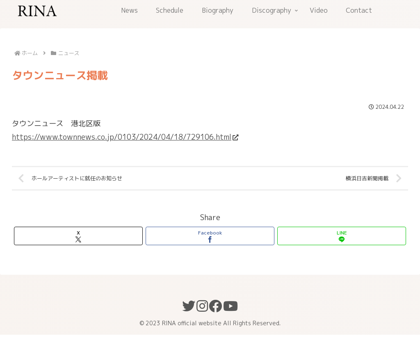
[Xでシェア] (78, 239)
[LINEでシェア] (341, 239)
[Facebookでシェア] (210, 239)
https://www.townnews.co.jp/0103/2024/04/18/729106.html (125, 137)
